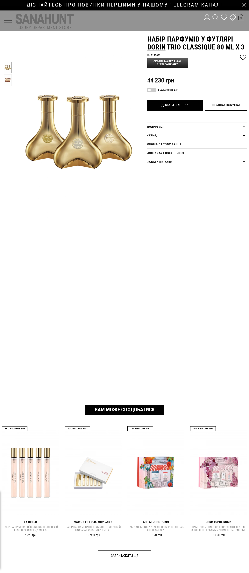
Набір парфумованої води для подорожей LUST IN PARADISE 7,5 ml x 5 (30, 528)
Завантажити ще (124, 556)
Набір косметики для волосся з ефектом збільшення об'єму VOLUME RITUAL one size (218, 528)
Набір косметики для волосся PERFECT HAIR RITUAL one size (156, 528)
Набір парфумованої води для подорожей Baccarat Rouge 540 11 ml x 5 (93, 528)
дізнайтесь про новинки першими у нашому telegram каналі (124, 5)
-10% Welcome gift (14, 428)
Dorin (156, 47)
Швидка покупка (226, 105)
